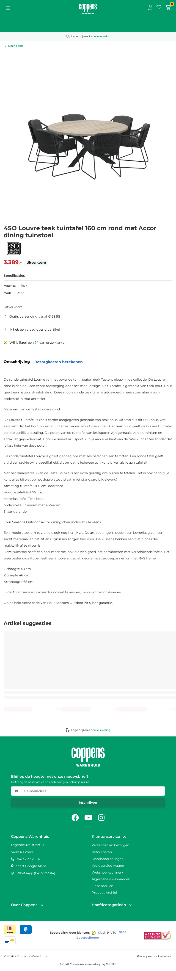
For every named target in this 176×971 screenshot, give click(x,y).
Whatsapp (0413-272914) (35, 873)
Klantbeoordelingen (108, 859)
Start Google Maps (31, 866)
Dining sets (15, 45)
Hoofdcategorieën (109, 905)
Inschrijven (88, 802)
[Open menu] (8, 8)
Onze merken (102, 886)
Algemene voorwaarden (111, 879)
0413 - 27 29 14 (28, 859)
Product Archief (104, 893)
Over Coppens (24, 905)
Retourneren (102, 852)
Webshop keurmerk (107, 872)
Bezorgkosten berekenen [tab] (58, 362)
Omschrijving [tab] (17, 362)
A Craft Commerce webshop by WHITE (88, 964)
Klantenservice (106, 836)
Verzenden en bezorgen (110, 845)
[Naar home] (88, 6)
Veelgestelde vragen (108, 865)
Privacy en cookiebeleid (154, 956)
